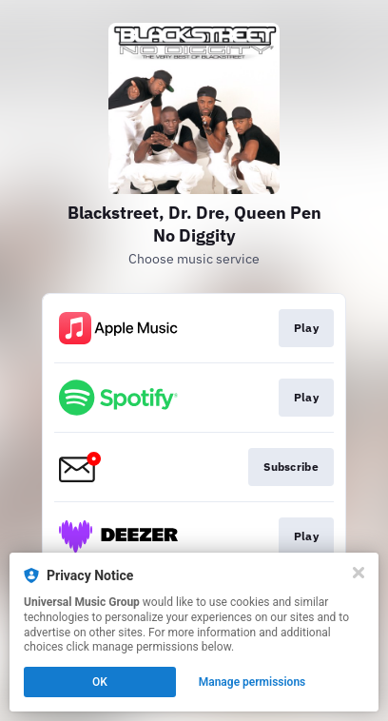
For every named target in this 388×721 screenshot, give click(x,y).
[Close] (358, 572)
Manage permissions (252, 682)
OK (99, 682)
